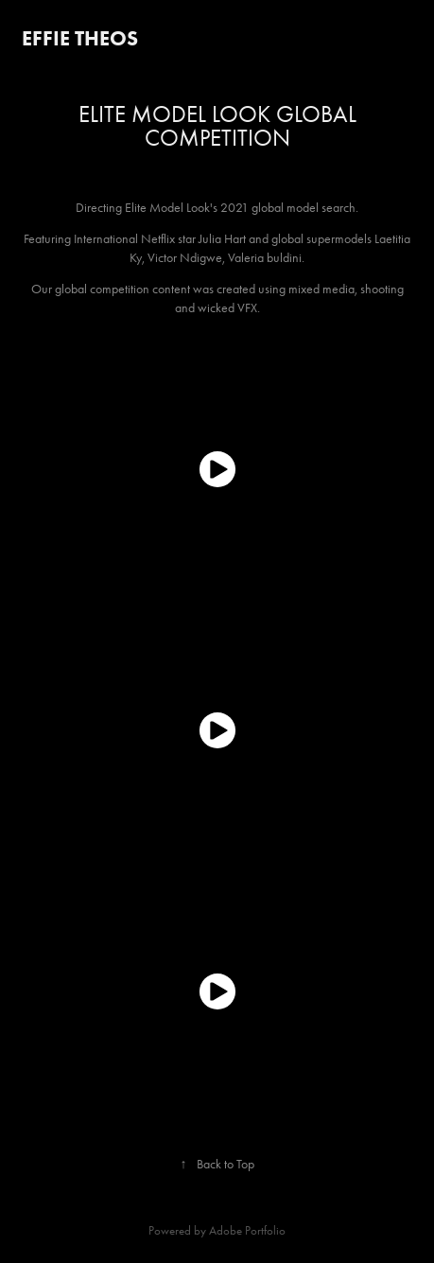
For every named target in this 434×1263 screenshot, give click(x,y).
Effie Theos (80, 38)
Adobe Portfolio (247, 1230)
